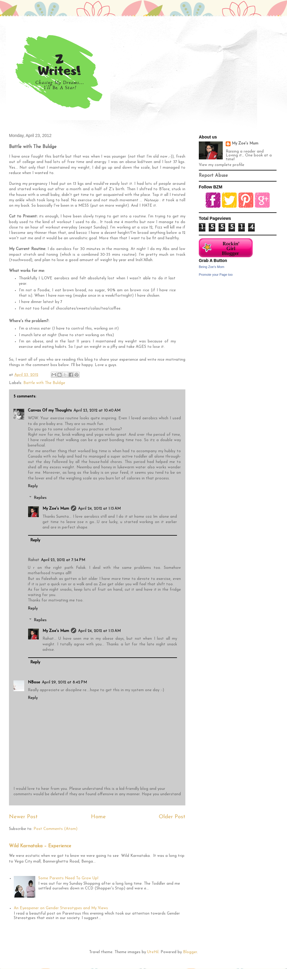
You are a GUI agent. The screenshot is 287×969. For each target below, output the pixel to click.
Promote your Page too (216, 274)
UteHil (152, 952)
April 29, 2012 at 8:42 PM (64, 682)
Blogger (190, 952)
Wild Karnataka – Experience (40, 846)
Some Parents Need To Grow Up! (68, 878)
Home (98, 817)
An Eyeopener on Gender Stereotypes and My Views (61, 908)
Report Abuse (213, 175)
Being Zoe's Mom (211, 267)
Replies (40, 498)
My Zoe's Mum (55, 509)
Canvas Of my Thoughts (50, 410)
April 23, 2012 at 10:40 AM (97, 410)
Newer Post (23, 817)
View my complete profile (221, 165)
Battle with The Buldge (44, 383)
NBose (34, 682)
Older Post (172, 817)
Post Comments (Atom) (55, 829)
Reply (33, 486)
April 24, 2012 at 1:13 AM (99, 509)
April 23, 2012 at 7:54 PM (63, 560)
